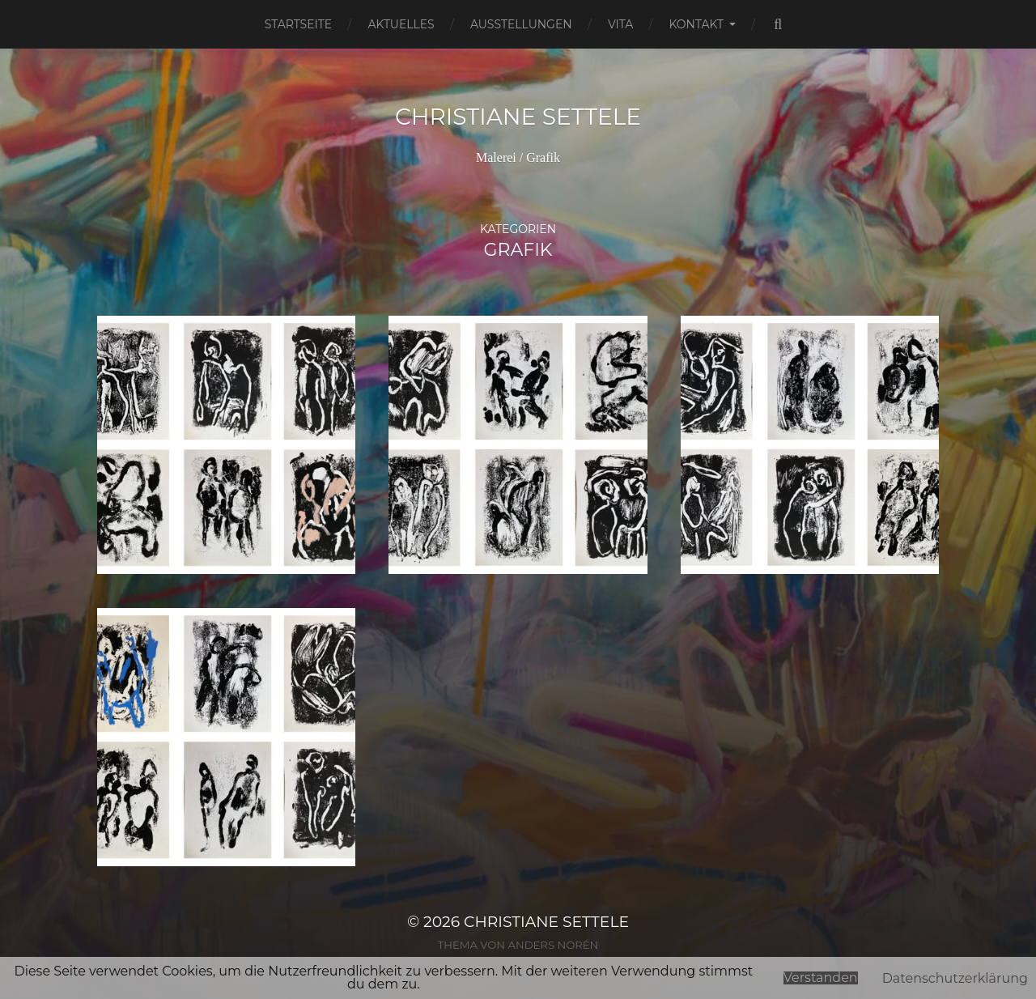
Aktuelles (400, 24)
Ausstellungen (521, 24)
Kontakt (696, 24)
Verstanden (820, 977)
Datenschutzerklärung (955, 978)
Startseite (299, 24)
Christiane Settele (518, 116)
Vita (620, 24)
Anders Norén (552, 944)
